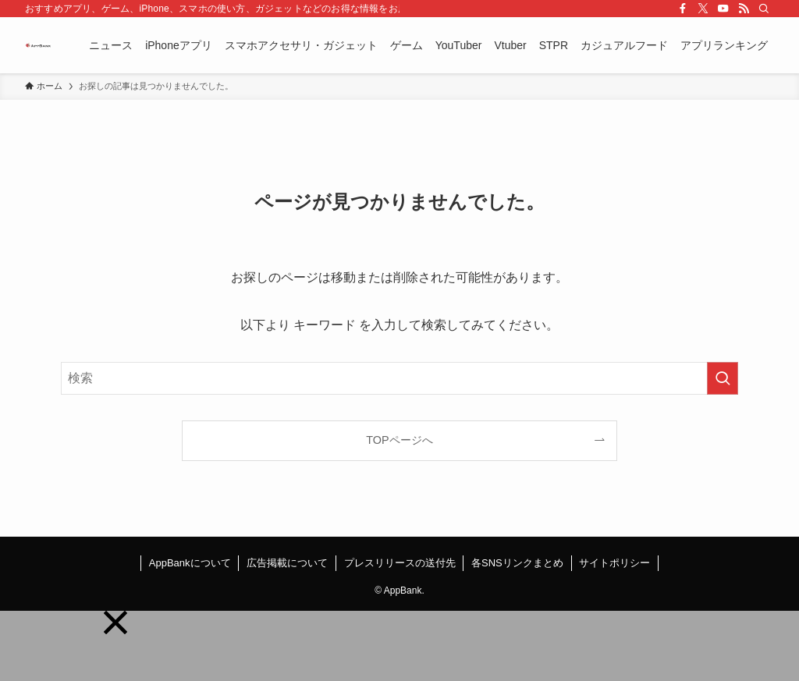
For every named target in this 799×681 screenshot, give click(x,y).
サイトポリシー (614, 563)
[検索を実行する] (722, 378)
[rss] (743, 8)
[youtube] (723, 8)
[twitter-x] (703, 8)
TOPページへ (399, 440)
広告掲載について (287, 563)
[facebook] (683, 8)
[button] (115, 622)
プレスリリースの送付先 (400, 563)
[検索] (764, 8)
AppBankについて (190, 563)
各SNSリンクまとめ (517, 563)
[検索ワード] (399, 378)
